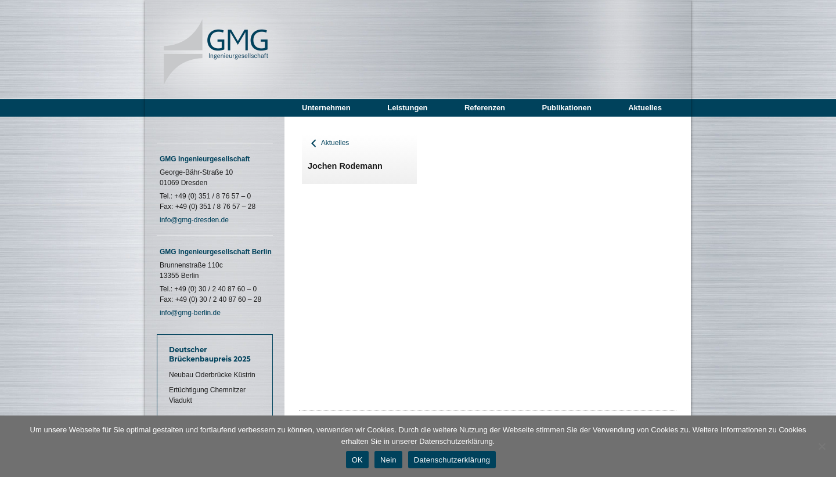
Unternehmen (326, 107)
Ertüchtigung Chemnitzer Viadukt (207, 395)
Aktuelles (645, 107)
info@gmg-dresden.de (194, 220)
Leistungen (407, 107)
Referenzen (484, 107)
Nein (388, 460)
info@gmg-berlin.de (190, 313)
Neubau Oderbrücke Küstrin (212, 375)
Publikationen (566, 107)
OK (357, 460)
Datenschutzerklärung (452, 460)
